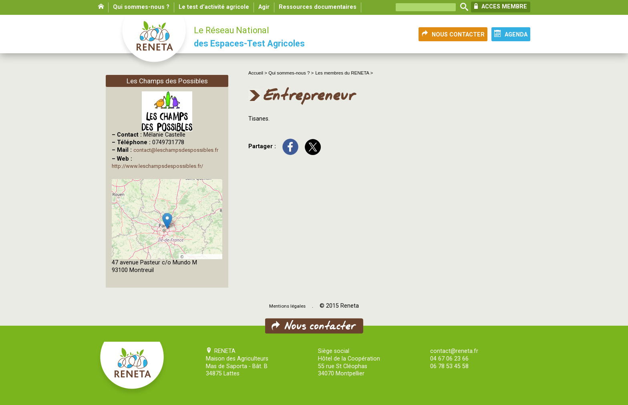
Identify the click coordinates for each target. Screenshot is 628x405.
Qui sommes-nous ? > (291, 73)
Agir (264, 7)
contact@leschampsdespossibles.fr (175, 150)
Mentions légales (287, 306)
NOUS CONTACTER (453, 34)
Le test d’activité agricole (214, 7)
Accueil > (258, 73)
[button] (167, 221)
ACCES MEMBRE (500, 6)
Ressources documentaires (317, 7)
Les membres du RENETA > (344, 73)
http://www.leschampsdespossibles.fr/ (157, 166)
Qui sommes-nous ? (141, 7)
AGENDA (510, 34)
